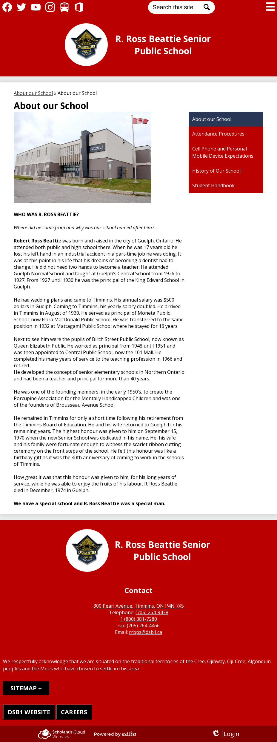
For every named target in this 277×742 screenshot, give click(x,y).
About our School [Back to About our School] (33, 93)
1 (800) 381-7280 (138, 619)
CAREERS (74, 712)
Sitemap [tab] (23, 688)
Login (225, 734)
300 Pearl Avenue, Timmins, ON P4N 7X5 (138, 606)
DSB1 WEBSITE (29, 712)
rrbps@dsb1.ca (145, 632)
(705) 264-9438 (152, 612)
